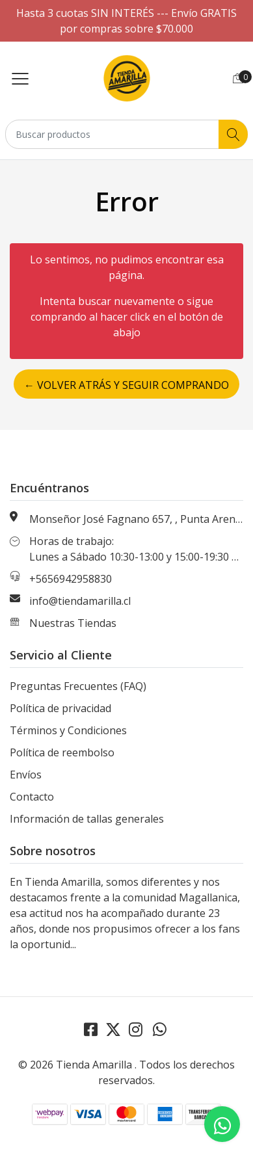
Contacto (32, 797)
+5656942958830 (70, 579)
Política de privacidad (60, 708)
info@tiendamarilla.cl (80, 601)
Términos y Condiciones (68, 730)
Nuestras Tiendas (72, 623)
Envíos (26, 774)
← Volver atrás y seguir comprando (126, 385)
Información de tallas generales (87, 819)
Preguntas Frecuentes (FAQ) (78, 686)
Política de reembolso (62, 752)
